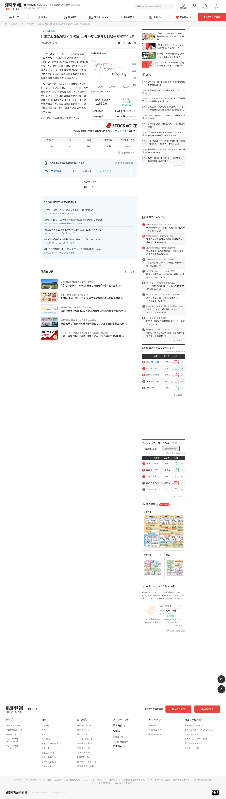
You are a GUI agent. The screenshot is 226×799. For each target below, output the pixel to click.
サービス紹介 (32, 780)
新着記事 (14, 24)
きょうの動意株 (28, 24)
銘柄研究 (70, 17)
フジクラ (154, 463)
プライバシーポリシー (94, 780)
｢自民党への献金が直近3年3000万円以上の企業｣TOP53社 (72, 229)
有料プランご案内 (212, 17)
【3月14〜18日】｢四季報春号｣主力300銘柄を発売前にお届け (73, 220)
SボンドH (155, 381)
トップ (14, 17)
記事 (42, 17)
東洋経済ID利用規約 (203, 780)
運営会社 (18, 780)
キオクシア (155, 483)
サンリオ (154, 470)
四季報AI (183, 17)
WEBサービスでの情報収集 (67, 780)
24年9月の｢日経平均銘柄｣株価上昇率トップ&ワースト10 (72, 239)
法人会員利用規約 (123, 783)
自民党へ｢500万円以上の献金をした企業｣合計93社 (69, 210)
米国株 (155, 17)
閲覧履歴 (183, 6)
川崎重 (153, 476)
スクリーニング (99, 17)
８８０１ (66, 54)
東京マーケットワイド (117, 131)
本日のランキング (67, 214)
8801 (105, 53)
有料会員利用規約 (103, 783)
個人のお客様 (178, 709)
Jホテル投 (155, 362)
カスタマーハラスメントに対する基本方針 (170, 780)
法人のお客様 (207, 709)
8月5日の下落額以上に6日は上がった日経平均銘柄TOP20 (72, 249)
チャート (194, 6)
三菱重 (153, 489)
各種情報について (129, 153)
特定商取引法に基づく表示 (134, 780)
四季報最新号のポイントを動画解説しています (48, 5)
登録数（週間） (151, 449)
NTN (153, 388)
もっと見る (129, 272)
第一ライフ (155, 368)
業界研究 (127, 17)
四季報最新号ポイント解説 (70, 223)
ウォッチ (205, 6)
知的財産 (113, 780)
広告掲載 (47, 780)
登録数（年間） (171, 448)
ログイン (217, 6)
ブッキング (155, 375)
